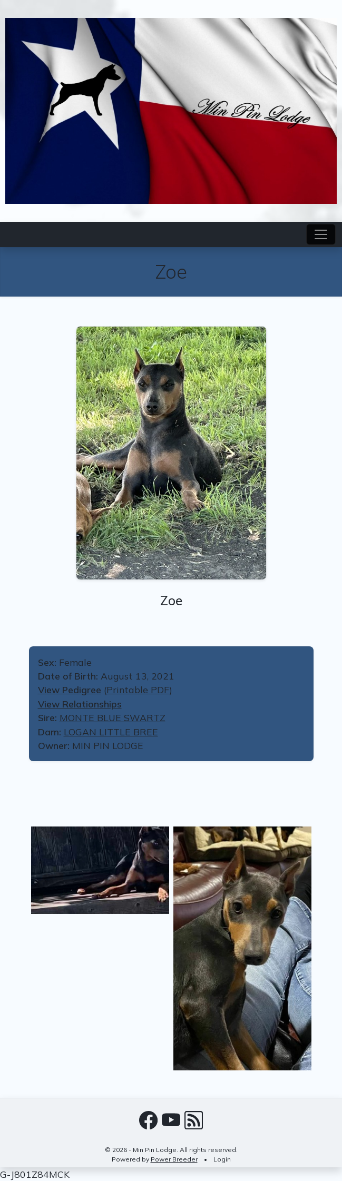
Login (222, 1159)
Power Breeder (174, 1159)
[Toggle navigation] (321, 234)
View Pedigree (69, 689)
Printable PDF (137, 689)
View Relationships (80, 704)
